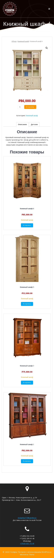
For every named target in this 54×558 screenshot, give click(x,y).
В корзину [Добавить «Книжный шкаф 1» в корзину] (27, 461)
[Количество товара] (21, 107)
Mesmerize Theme (27, 554)
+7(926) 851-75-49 (27, 543)
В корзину (30, 107)
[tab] (22, 124)
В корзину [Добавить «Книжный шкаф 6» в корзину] (27, 225)
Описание (22, 124)
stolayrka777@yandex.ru (27, 518)
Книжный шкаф (23, 41)
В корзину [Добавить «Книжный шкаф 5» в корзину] (27, 304)
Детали (34, 124)
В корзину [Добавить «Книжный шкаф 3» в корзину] (27, 382)
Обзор (14, 41)
